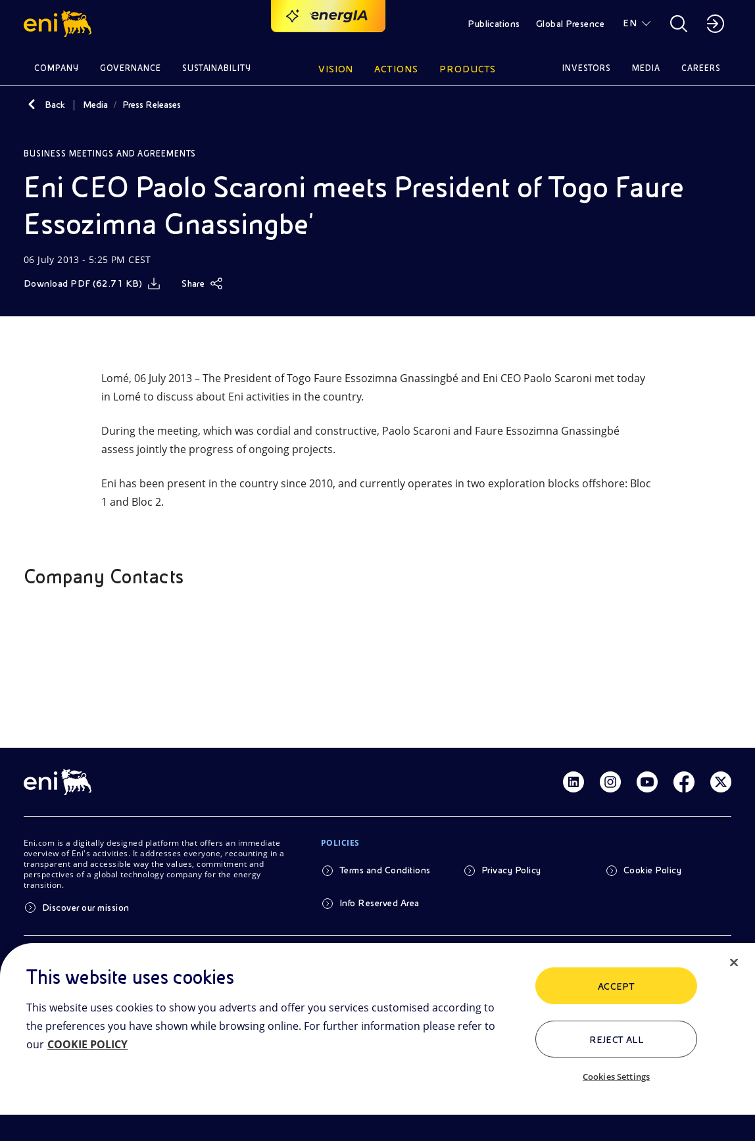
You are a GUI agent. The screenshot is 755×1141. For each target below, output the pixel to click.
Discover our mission (86, 907)
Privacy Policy (511, 870)
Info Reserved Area (379, 903)
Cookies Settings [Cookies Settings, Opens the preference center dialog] (616, 1076)
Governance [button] (130, 68)
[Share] (202, 283)
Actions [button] (396, 69)
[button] (59, 24)
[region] (377, 1042)
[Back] (31, 104)
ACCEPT (616, 986)
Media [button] (646, 68)
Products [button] (467, 69)
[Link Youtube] (647, 781)
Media (95, 104)
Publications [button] (494, 23)
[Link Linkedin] (573, 781)
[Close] (733, 962)
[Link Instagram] (610, 781)
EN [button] (630, 23)
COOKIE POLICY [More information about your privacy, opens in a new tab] (87, 1044)
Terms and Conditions (385, 870)
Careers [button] (701, 68)
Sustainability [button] (217, 68)
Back (55, 104)
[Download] (92, 283)
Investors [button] (586, 68)
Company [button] (56, 68)
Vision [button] (336, 69)
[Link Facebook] (683, 781)
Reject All (616, 1039)
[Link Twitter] (720, 781)
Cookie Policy (652, 870)
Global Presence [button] (570, 23)
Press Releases (151, 104)
